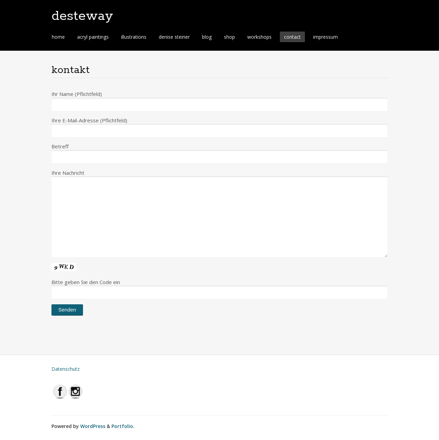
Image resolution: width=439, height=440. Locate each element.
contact (292, 37)
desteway (82, 16)
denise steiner (174, 37)
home (58, 37)
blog (207, 37)
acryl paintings (93, 37)
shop (229, 37)
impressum (325, 37)
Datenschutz (65, 369)
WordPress (92, 426)
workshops (259, 37)
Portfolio (122, 426)
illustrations (133, 37)
